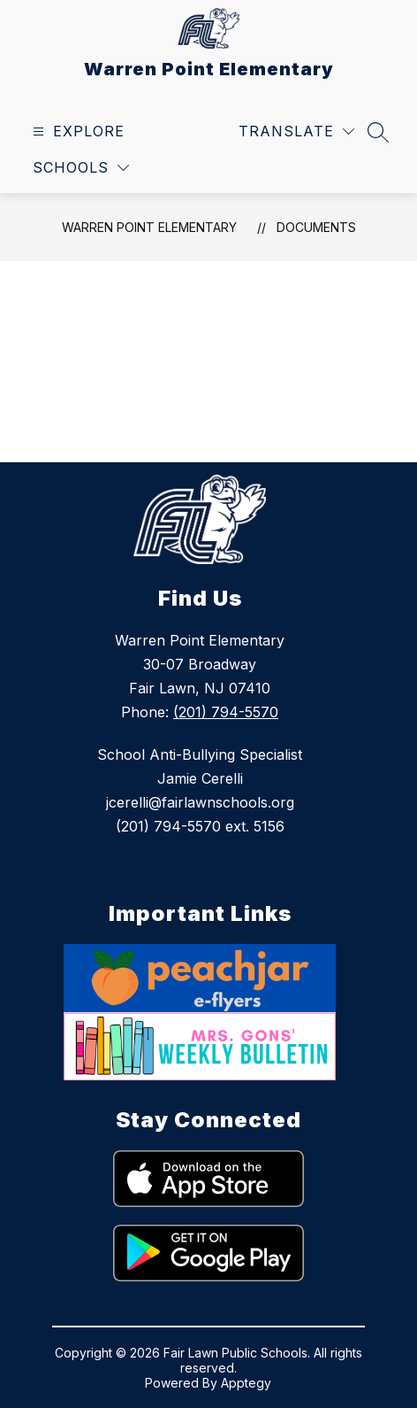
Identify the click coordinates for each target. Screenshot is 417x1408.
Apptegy (246, 1382)
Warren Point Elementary (149, 227)
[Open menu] (76, 131)
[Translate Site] (296, 131)
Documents (316, 227)
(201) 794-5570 (225, 712)
